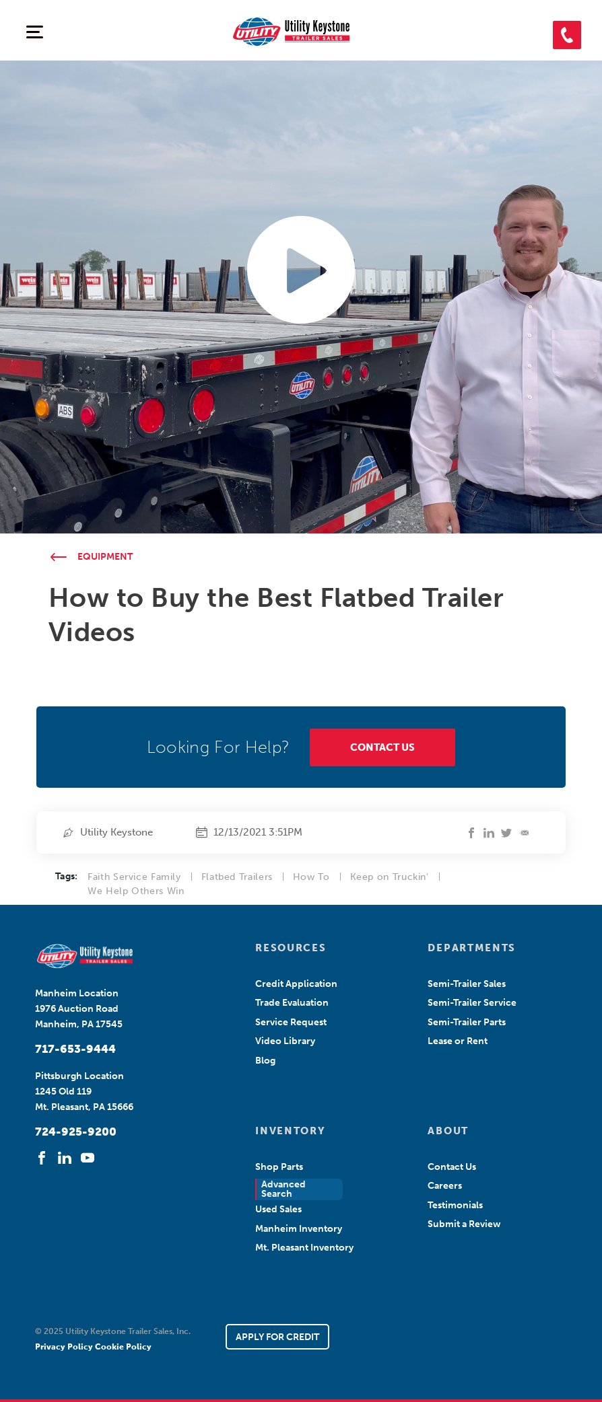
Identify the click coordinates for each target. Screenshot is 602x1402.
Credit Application (296, 984)
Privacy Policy (65, 1347)
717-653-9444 (75, 1049)
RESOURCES (290, 948)
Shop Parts (279, 1167)
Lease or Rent (458, 1041)
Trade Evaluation (292, 1002)
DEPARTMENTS (471, 948)
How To (311, 877)
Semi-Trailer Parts (467, 1022)
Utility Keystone (116, 832)
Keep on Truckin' (389, 877)
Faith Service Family (134, 877)
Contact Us (452, 1167)
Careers (445, 1185)
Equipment (105, 556)
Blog (265, 1060)
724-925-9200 (75, 1131)
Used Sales (278, 1209)
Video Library (285, 1041)
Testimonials (455, 1205)
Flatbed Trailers (237, 877)
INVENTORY (290, 1131)
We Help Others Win (136, 891)
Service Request (291, 1022)
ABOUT (448, 1131)
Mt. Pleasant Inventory (304, 1247)
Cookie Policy (123, 1347)
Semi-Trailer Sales (467, 984)
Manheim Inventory (298, 1228)
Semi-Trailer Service (472, 1002)
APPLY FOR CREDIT (277, 1337)
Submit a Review (464, 1224)
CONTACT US (382, 747)
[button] (567, 35)
